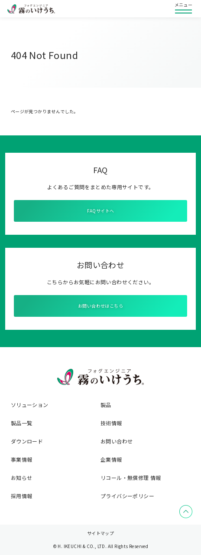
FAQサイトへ (100, 210)
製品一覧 (21, 423)
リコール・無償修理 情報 (130, 477)
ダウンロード (27, 441)
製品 (105, 404)
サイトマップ (100, 533)
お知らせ (21, 477)
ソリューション (30, 404)
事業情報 (21, 459)
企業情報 (111, 459)
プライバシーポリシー (127, 496)
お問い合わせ (116, 441)
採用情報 (21, 496)
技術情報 (111, 423)
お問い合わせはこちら (100, 305)
